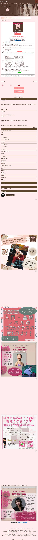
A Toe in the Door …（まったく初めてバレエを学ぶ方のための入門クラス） (20, 530)
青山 (2, 179)
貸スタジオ (14, 535)
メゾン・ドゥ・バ (19, 431)
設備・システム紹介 (4, 170)
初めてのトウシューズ (4, 158)
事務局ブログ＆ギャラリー (28, 535)
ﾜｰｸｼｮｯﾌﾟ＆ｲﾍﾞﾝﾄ (19, 534)
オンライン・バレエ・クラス (5, 139)
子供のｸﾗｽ (31, 534)
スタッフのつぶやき (4, 149)
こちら (28, 45)
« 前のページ (3, 81)
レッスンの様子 (3, 156)
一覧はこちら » (34, 127)
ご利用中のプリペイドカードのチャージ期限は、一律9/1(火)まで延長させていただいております (17, 70)
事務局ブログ (35, 535)
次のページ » (35, 81)
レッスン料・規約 (26, 534)
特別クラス (34, 531)
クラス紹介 (3, 142)
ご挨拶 (2, 134)
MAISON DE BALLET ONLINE (6, 130)
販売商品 (2, 175)
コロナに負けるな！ (4, 144)
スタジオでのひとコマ (4, 146)
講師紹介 (2, 172)
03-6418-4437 (3, 1)
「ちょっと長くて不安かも (19, 323)
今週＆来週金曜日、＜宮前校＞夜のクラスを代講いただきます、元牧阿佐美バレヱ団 (19, 503)
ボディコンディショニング (5, 151)
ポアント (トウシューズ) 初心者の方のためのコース (10, 531)
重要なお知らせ (3, 177)
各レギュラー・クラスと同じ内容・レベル (10, 44)
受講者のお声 (3, 163)
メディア (2, 153)
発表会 (2, 168)
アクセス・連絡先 (20, 535)
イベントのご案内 (4, 137)
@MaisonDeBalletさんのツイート (6, 188)
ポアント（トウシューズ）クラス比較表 (25, 531)
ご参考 (2, 132)
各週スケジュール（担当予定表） (11, 534)
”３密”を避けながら (14, 38)
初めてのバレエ (3, 160)
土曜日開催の (19, 252)
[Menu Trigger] (36, 1)
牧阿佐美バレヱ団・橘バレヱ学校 (6, 165)
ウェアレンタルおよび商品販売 (6, 535)
